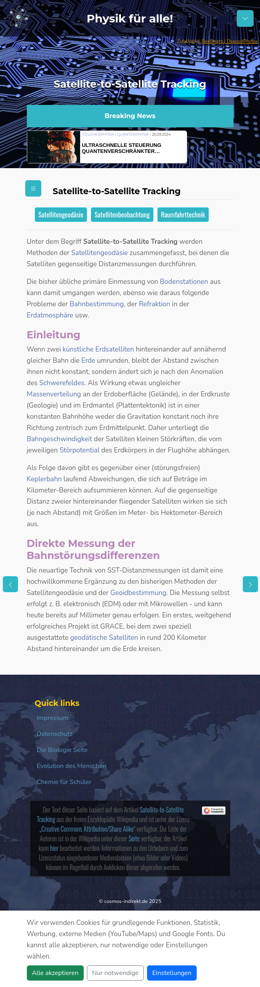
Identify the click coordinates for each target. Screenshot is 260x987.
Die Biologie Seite (62, 750)
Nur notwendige (115, 973)
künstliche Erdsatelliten (98, 349)
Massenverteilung (54, 394)
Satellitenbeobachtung (122, 214)
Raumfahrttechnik (183, 214)
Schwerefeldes (62, 383)
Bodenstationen (184, 281)
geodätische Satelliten (104, 637)
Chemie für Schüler (64, 782)
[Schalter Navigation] (245, 18)
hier (54, 848)
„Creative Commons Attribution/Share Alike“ (87, 829)
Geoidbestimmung (138, 592)
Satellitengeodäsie (61, 214)
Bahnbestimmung (97, 304)
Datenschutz (55, 734)
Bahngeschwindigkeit (59, 439)
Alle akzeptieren (55, 973)
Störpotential (80, 450)
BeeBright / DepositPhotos (230, 41)
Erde (88, 360)
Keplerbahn (44, 479)
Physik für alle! (130, 18)
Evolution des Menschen (72, 766)
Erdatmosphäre (50, 315)
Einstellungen (171, 973)
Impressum (53, 718)
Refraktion (154, 304)
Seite (134, 838)
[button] (212, 146)
